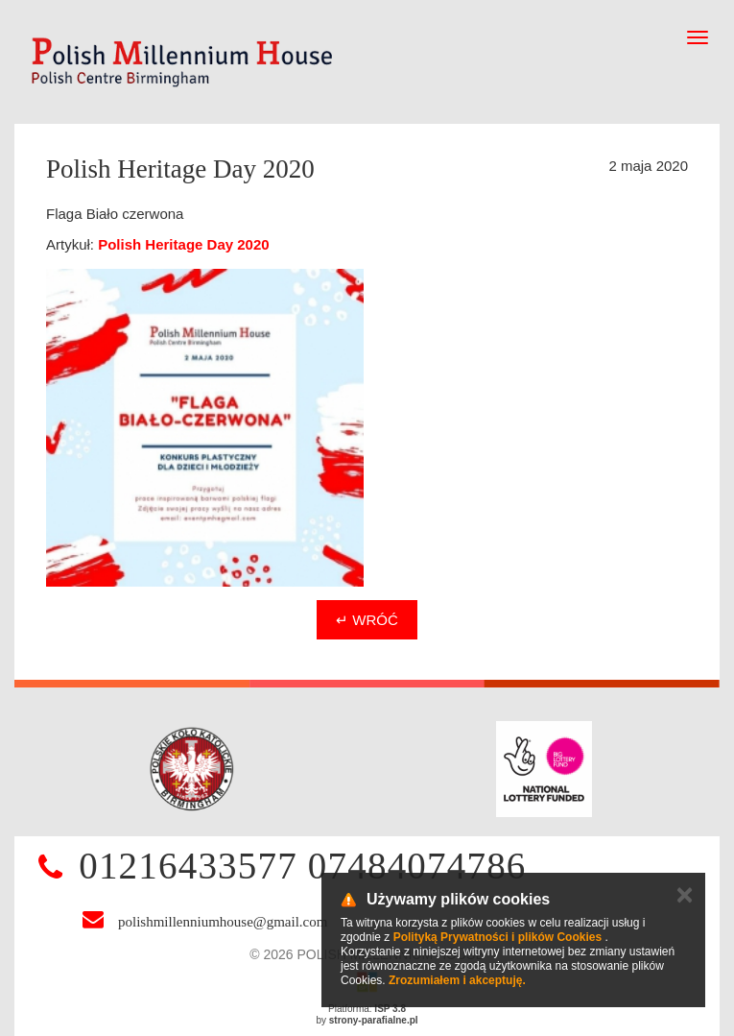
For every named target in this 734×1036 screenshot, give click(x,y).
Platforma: (367, 1008)
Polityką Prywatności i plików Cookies (497, 937)
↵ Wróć (367, 620)
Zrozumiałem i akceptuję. (457, 980)
